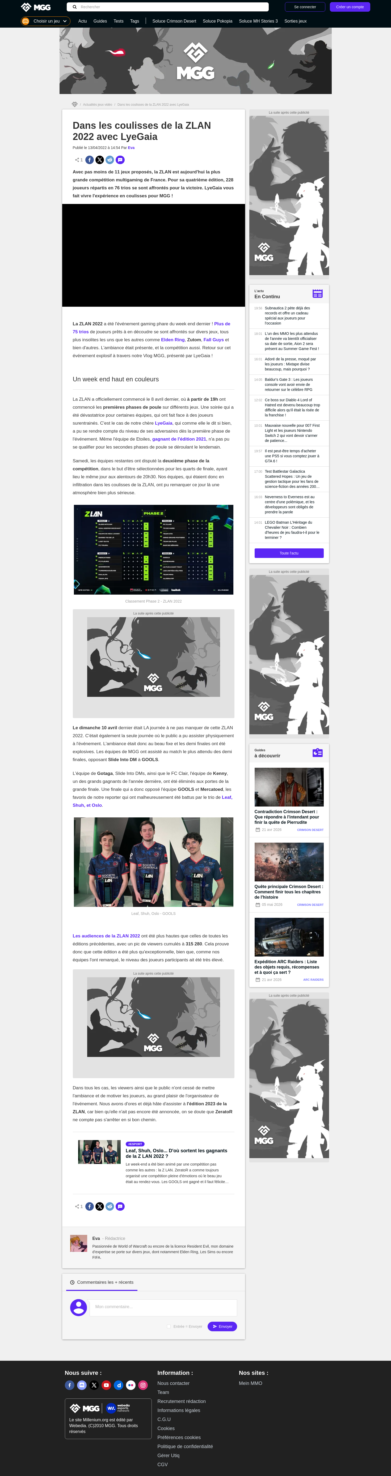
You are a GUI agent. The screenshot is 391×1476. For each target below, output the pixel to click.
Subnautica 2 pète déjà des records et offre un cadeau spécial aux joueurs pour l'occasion (287, 315)
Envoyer (222, 1326)
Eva (131, 148)
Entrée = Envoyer (188, 1326)
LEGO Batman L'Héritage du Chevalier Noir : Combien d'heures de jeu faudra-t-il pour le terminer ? (292, 530)
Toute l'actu (289, 553)
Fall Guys (214, 339)
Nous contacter (173, 1383)
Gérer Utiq (168, 1455)
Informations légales (178, 1410)
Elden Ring (173, 339)
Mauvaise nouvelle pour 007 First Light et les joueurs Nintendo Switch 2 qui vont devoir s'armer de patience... (292, 433)
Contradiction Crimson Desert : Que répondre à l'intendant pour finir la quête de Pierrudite (287, 817)
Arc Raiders (313, 979)
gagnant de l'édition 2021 (179, 439)
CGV (162, 1464)
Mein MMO (250, 1383)
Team (163, 1392)
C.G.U (164, 1419)
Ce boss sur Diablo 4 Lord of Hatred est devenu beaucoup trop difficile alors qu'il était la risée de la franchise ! (292, 407)
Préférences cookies (179, 1437)
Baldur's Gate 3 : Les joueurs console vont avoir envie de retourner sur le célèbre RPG (289, 384)
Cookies (166, 1428)
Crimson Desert (310, 829)
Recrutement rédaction (181, 1401)
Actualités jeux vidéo (97, 104)
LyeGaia (164, 423)
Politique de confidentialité (185, 1446)
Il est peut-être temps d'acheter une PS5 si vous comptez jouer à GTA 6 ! (292, 456)
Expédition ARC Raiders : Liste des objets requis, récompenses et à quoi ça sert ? (287, 967)
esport (136, 1144)
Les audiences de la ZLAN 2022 (106, 936)
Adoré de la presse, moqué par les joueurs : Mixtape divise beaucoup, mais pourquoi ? (290, 364)
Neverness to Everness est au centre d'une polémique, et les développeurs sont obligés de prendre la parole (290, 504)
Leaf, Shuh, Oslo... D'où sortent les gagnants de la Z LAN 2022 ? (176, 1153)
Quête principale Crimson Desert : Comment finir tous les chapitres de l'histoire (289, 891)
